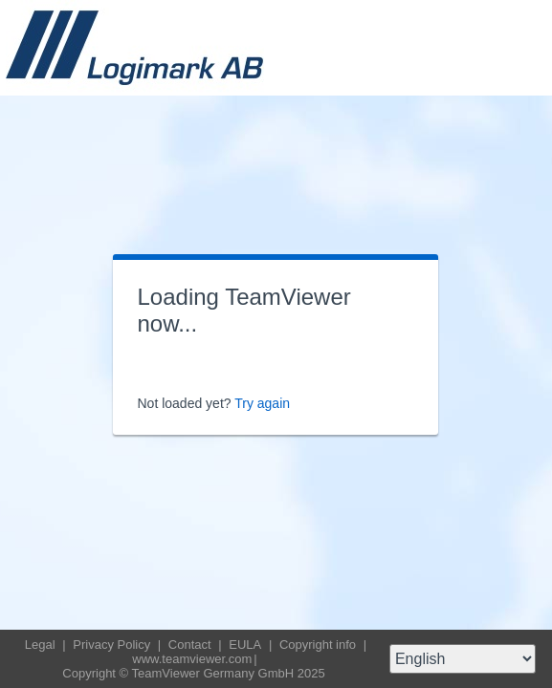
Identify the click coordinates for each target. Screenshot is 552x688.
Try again (262, 403)
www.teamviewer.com (192, 659)
